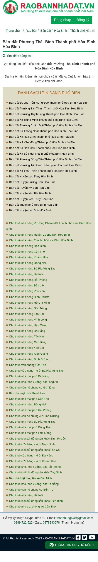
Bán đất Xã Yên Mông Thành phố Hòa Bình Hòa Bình (41, 142)
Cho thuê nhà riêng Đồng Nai (26, 262)
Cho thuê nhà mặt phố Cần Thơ (27, 398)
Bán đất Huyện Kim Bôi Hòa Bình (28, 193)
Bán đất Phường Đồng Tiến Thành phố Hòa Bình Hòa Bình (44, 159)
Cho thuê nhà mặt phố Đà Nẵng (27, 376)
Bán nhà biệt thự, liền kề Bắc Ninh (29, 478)
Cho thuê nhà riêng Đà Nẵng (25, 330)
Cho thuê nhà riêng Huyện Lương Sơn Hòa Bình (38, 234)
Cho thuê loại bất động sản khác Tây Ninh (34, 472)
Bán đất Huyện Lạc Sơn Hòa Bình (29, 210)
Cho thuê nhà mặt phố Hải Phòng (28, 410)
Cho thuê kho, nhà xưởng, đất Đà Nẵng (32, 484)
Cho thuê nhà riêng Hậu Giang (26, 325)
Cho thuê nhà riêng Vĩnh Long (26, 319)
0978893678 (51, 522)
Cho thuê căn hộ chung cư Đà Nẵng (30, 387)
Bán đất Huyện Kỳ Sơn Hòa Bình (28, 187)
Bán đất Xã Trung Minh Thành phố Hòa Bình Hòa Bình (42, 119)
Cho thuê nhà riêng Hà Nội (24, 274)
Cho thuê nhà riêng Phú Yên (25, 291)
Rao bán (31, 30)
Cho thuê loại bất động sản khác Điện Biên (34, 500)
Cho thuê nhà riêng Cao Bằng (26, 342)
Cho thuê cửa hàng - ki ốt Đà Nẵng (29, 455)
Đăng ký (82, 20)
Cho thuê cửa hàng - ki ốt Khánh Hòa (31, 461)
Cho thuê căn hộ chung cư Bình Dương (32, 416)
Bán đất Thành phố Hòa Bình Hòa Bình (32, 204)
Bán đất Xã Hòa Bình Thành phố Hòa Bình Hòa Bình (40, 136)
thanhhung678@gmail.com (75, 518)
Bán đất (46, 30)
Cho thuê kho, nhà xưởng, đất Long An (32, 381)
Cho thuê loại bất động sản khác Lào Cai (33, 449)
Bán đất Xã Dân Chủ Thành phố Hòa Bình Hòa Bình (40, 148)
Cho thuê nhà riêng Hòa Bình (26, 246)
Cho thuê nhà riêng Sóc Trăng (26, 308)
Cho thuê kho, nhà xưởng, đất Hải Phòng (33, 466)
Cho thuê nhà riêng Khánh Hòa (27, 257)
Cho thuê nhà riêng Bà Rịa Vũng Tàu (31, 268)
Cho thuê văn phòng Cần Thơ (26, 365)
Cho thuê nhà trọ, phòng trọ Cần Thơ (31, 506)
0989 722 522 (23, 522)
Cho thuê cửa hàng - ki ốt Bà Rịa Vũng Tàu (35, 370)
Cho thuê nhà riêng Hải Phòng (26, 279)
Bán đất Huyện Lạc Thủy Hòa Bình (29, 176)
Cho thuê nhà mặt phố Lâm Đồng (28, 433)
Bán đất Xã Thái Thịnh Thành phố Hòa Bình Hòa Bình (41, 170)
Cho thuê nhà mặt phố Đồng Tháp (29, 427)
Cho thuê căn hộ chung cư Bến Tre (29, 489)
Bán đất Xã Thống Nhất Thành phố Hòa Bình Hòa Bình (42, 131)
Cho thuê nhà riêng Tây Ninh (25, 336)
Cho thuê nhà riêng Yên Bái (25, 347)
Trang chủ (13, 30)
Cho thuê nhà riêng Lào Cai (25, 314)
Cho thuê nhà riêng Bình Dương (27, 359)
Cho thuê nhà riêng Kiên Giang (27, 353)
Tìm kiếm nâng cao (17, 56)
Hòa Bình (60, 30)
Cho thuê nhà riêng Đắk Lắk (25, 285)
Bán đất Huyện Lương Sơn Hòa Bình (31, 182)
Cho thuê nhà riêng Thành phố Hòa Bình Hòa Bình (39, 240)
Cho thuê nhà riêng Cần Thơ (25, 251)
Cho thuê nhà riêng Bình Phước (27, 297)
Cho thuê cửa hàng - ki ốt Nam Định (30, 444)
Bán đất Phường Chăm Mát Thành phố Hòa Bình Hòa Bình (44, 125)
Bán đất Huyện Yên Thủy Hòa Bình (29, 199)
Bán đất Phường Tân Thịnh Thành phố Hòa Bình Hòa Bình (44, 108)
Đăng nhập (62, 20)
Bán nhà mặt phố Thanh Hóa (26, 393)
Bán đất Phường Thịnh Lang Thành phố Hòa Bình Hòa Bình (45, 114)
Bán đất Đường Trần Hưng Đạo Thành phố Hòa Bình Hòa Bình (47, 102)
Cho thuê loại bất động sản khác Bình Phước (36, 438)
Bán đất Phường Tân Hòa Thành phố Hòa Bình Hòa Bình (43, 165)
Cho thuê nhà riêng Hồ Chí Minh (28, 302)
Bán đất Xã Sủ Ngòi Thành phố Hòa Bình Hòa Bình (40, 153)
